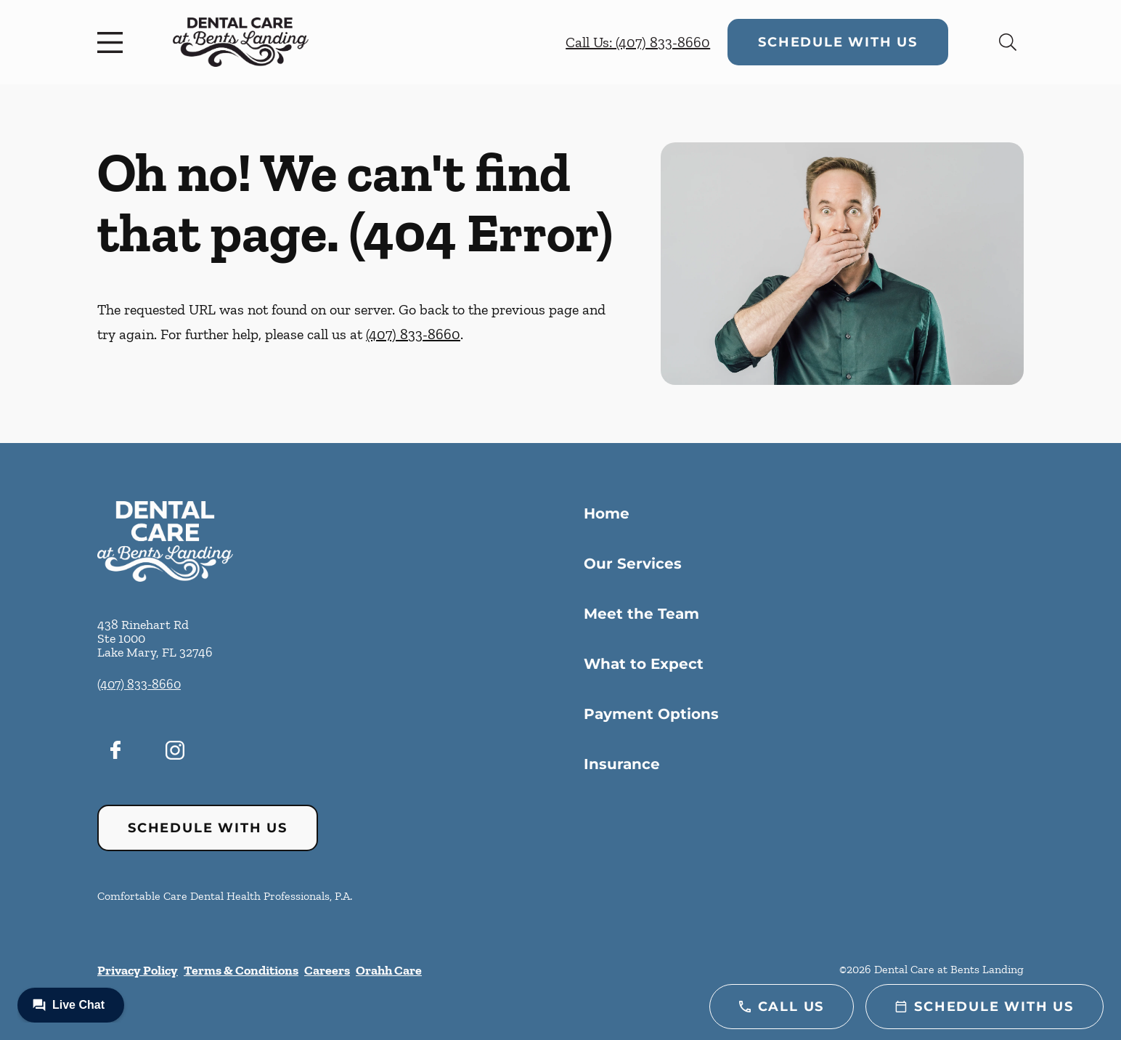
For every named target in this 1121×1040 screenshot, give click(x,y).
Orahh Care (389, 970)
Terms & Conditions (241, 970)
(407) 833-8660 (413, 334)
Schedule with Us (838, 42)
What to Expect (644, 664)
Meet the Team (641, 613)
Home (606, 513)
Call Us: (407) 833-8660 (638, 42)
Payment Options (651, 714)
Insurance (622, 764)
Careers (327, 970)
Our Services (633, 563)
